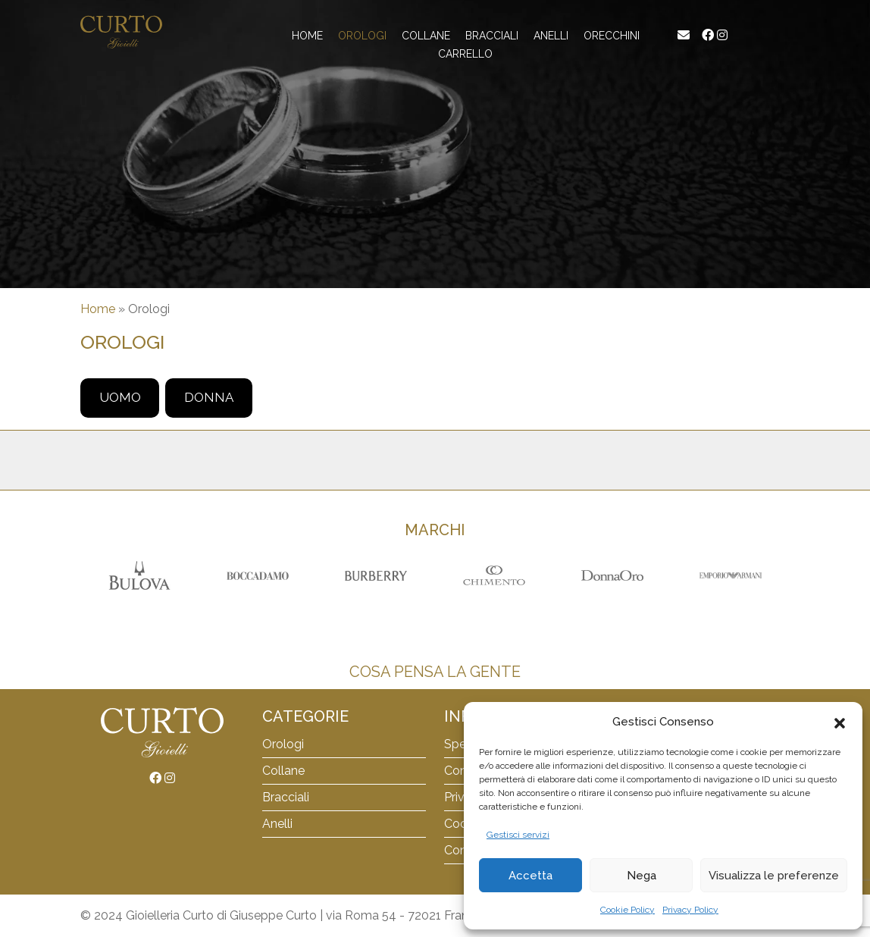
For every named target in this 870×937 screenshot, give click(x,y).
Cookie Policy (627, 909)
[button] (839, 721)
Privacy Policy (690, 909)
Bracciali (285, 797)
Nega (641, 875)
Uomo (120, 397)
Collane (426, 36)
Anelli (551, 36)
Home (307, 36)
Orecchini (612, 36)
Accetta (530, 875)
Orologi (362, 36)
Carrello (465, 54)
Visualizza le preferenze (774, 875)
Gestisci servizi (518, 834)
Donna (208, 397)
